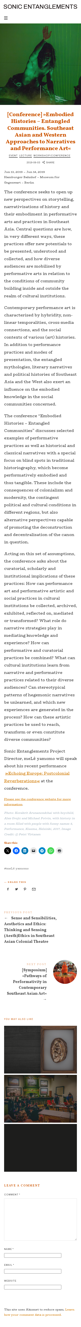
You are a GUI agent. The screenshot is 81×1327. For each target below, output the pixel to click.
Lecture (25, 155)
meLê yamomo (17, 868)
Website (10, 1280)
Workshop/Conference (51, 155)
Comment (12, 1194)
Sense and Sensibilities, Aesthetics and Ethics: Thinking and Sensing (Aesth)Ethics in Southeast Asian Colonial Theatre (40, 928)
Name (9, 1249)
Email (9, 1265)
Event (13, 155)
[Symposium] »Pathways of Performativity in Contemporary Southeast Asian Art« (40, 983)
